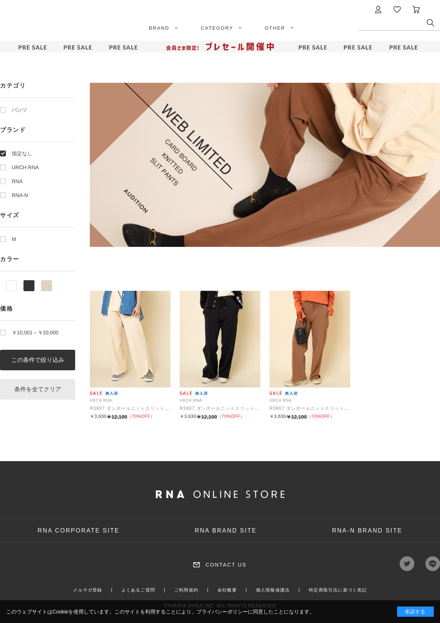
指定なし (22, 153)
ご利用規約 (186, 590)
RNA (17, 181)
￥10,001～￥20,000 (35, 332)
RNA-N (20, 195)
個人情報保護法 (273, 590)
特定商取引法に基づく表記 (338, 590)
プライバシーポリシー (222, 612)
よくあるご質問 (138, 590)
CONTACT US (225, 565)
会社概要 (227, 590)
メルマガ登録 (87, 590)
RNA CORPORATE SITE (79, 530)
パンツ (19, 110)
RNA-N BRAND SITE (367, 530)
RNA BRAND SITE (226, 530)
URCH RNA (25, 167)
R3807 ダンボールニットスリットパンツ (134, 408)
